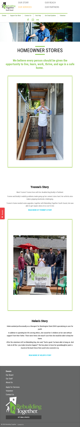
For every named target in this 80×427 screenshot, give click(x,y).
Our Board (9, 375)
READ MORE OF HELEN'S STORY (40, 355)
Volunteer (63, 15)
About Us (9, 382)
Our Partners (52, 7)
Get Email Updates (50, 15)
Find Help (38, 15)
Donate (4, 15)
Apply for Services (13, 387)
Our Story (23, 2)
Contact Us (28, 15)
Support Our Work (15, 15)
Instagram (32, 20)
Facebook (28, 20)
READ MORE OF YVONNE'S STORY (40, 210)
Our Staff (9, 378)
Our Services (25, 7)
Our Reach (50, 2)
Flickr (37, 20)
